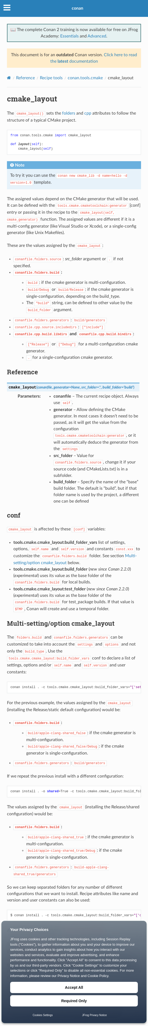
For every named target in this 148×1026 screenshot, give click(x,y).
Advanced (97, 36)
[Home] (9, 78)
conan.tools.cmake (85, 78)
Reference (25, 78)
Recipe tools (51, 78)
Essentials (69, 36)
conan (77, 8)
